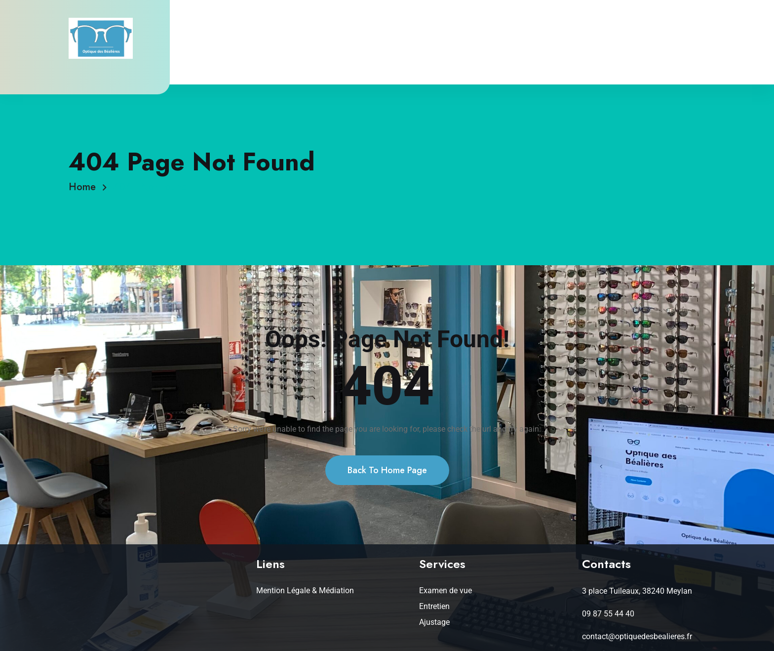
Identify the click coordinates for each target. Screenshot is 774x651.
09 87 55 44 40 (608, 613)
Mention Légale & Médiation (305, 590)
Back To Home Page (387, 470)
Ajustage (434, 622)
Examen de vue (445, 590)
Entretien (434, 606)
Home (85, 187)
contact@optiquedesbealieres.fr (637, 636)
